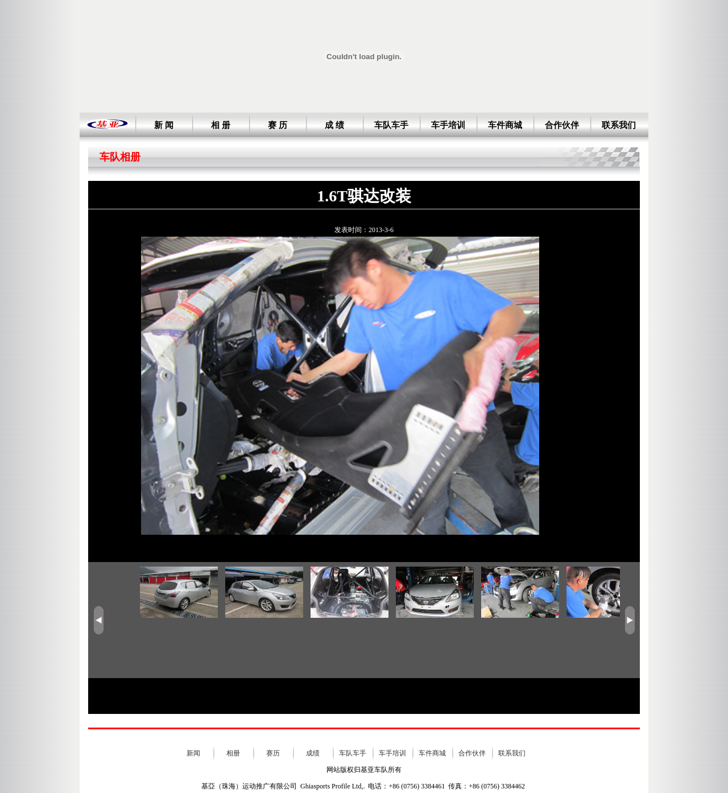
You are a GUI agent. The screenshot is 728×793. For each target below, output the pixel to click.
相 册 (220, 125)
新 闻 (163, 125)
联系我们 (619, 125)
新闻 (193, 753)
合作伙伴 (562, 125)
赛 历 (277, 125)
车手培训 (448, 125)
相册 (233, 753)
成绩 (313, 753)
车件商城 (505, 125)
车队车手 (391, 125)
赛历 (273, 753)
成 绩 (334, 125)
